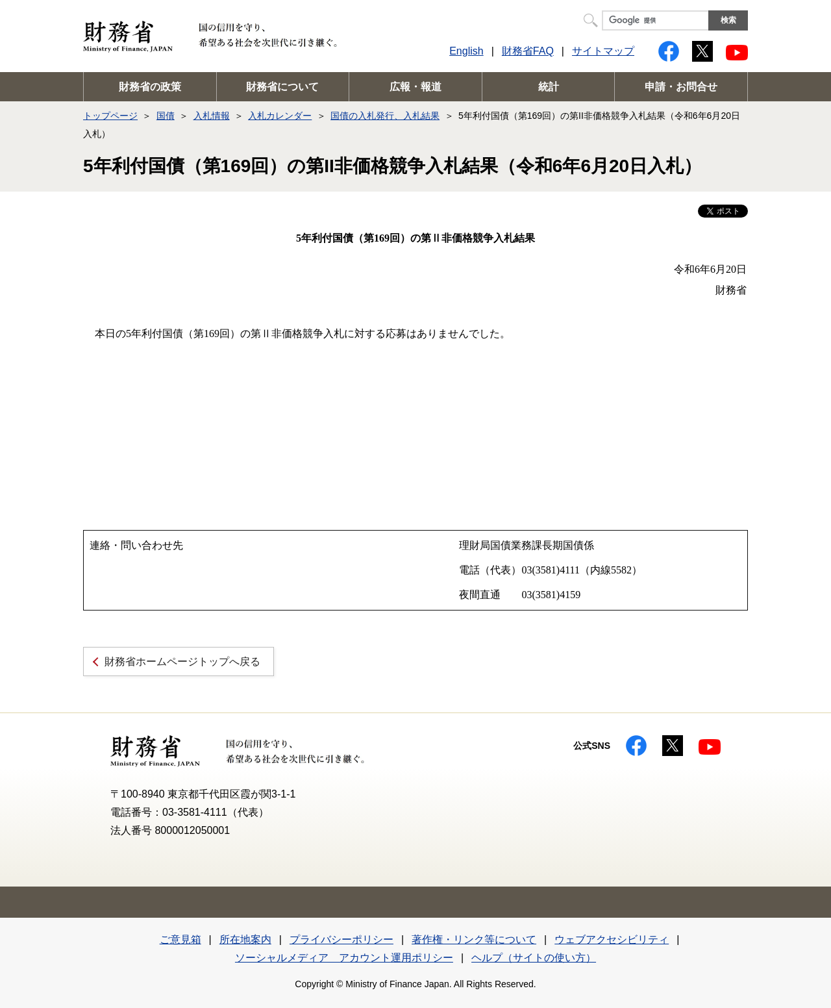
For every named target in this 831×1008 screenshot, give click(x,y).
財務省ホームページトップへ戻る (182, 661)
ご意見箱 (180, 939)
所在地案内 (245, 939)
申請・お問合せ (681, 86)
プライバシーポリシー (341, 939)
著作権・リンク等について (474, 939)
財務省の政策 (150, 86)
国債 (165, 115)
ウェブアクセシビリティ (611, 939)
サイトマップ (603, 51)
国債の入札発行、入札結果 (385, 115)
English (466, 51)
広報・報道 (415, 86)
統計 (548, 86)
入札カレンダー (280, 115)
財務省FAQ (528, 51)
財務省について (282, 86)
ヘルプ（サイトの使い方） (533, 957)
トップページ (110, 115)
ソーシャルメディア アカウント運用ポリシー (344, 957)
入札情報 (211, 115)
